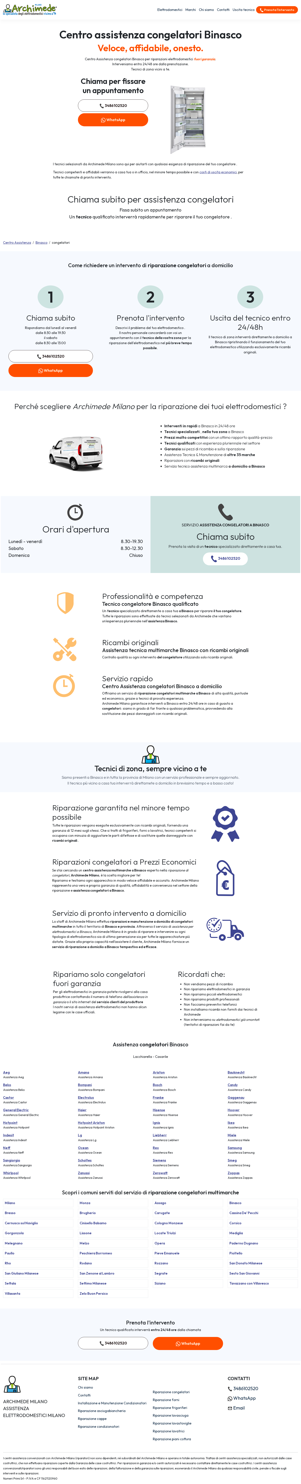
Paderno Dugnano (243, 1243)
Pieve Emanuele (167, 1253)
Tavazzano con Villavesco (249, 1283)
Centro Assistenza (17, 242)
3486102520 (113, 105)
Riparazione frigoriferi (170, 1407)
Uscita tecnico (244, 9)
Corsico (235, 1223)
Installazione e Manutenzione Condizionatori (112, 1403)
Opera (160, 1243)
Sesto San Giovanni (244, 1273)
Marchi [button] (190, 9)
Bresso (10, 1213)
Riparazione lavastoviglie (172, 1423)
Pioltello (235, 1253)
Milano (10, 1203)
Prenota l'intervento (277, 10)
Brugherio (88, 1213)
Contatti (223, 9)
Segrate (161, 1273)
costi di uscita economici (218, 172)
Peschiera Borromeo (96, 1253)
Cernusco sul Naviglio (21, 1223)
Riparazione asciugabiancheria (102, 1411)
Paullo (9, 1253)
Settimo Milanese (93, 1283)
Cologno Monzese (169, 1223)
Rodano (86, 1263)
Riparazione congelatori (171, 1392)
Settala (10, 1283)
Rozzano (161, 1263)
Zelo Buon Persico (94, 1293)
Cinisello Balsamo (93, 1223)
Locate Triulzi (165, 1233)
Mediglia (236, 1233)
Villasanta (12, 1293)
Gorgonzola (14, 1233)
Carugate (162, 1213)
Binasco (41, 242)
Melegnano (14, 1243)
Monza (85, 1203)
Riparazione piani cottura (172, 1439)
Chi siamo (206, 9)
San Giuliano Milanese (22, 1273)
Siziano (160, 1283)
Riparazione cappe (92, 1418)
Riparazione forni (166, 1400)
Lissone (86, 1233)
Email (236, 1408)
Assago (160, 1203)
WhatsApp (113, 119)
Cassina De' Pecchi (243, 1213)
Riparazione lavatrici (168, 1431)
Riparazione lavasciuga (171, 1415)
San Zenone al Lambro (97, 1273)
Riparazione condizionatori (98, 1426)
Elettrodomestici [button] (169, 9)
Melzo (84, 1243)
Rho (8, 1263)
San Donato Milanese (245, 1263)
